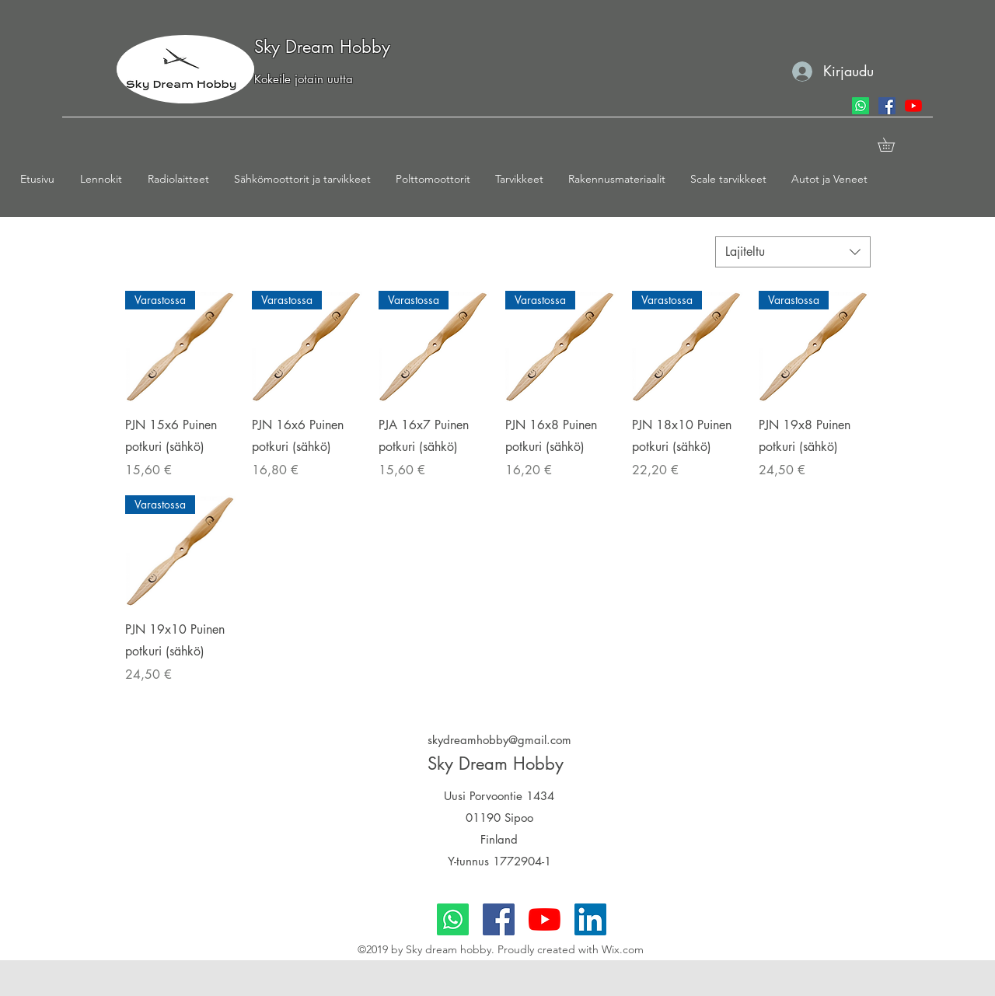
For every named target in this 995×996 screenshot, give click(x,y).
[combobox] (793, 251)
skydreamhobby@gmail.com (499, 739)
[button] (106, 179)
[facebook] (887, 105)
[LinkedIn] (590, 919)
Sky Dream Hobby (322, 47)
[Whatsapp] (860, 105)
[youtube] (913, 105)
